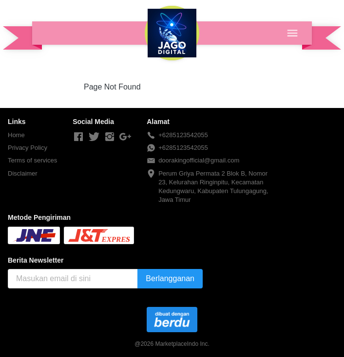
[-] (78, 137)
